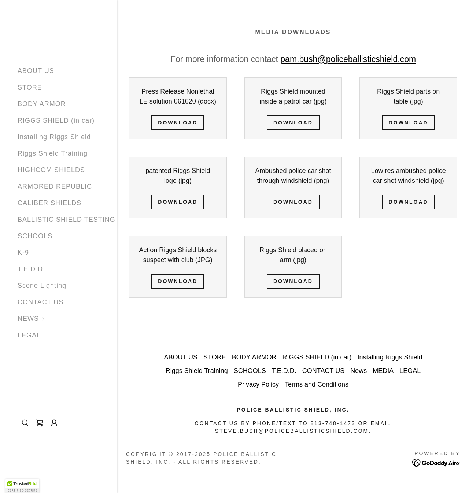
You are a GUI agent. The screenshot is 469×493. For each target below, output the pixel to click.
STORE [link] (30, 87)
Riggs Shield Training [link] (53, 153)
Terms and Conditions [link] (316, 384)
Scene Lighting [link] (42, 285)
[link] (39, 423)
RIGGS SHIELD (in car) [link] (56, 120)
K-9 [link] (23, 252)
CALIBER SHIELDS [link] (49, 203)
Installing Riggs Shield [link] (54, 137)
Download (177, 123)
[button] (67, 319)
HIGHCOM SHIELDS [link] (51, 170)
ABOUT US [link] (36, 71)
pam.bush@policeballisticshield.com (348, 59)
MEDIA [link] (383, 370)
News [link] (358, 370)
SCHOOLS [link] (35, 236)
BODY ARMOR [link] (42, 104)
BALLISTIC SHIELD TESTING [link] (66, 219)
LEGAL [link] (29, 335)
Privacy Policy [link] (258, 384)
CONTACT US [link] (40, 302)
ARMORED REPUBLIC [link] (55, 186)
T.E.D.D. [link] (31, 269)
